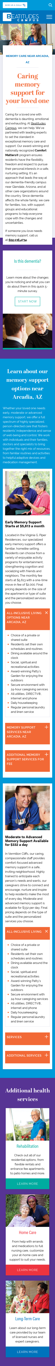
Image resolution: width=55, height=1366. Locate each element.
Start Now (27, 301)
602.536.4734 (18, 240)
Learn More (27, 1183)
